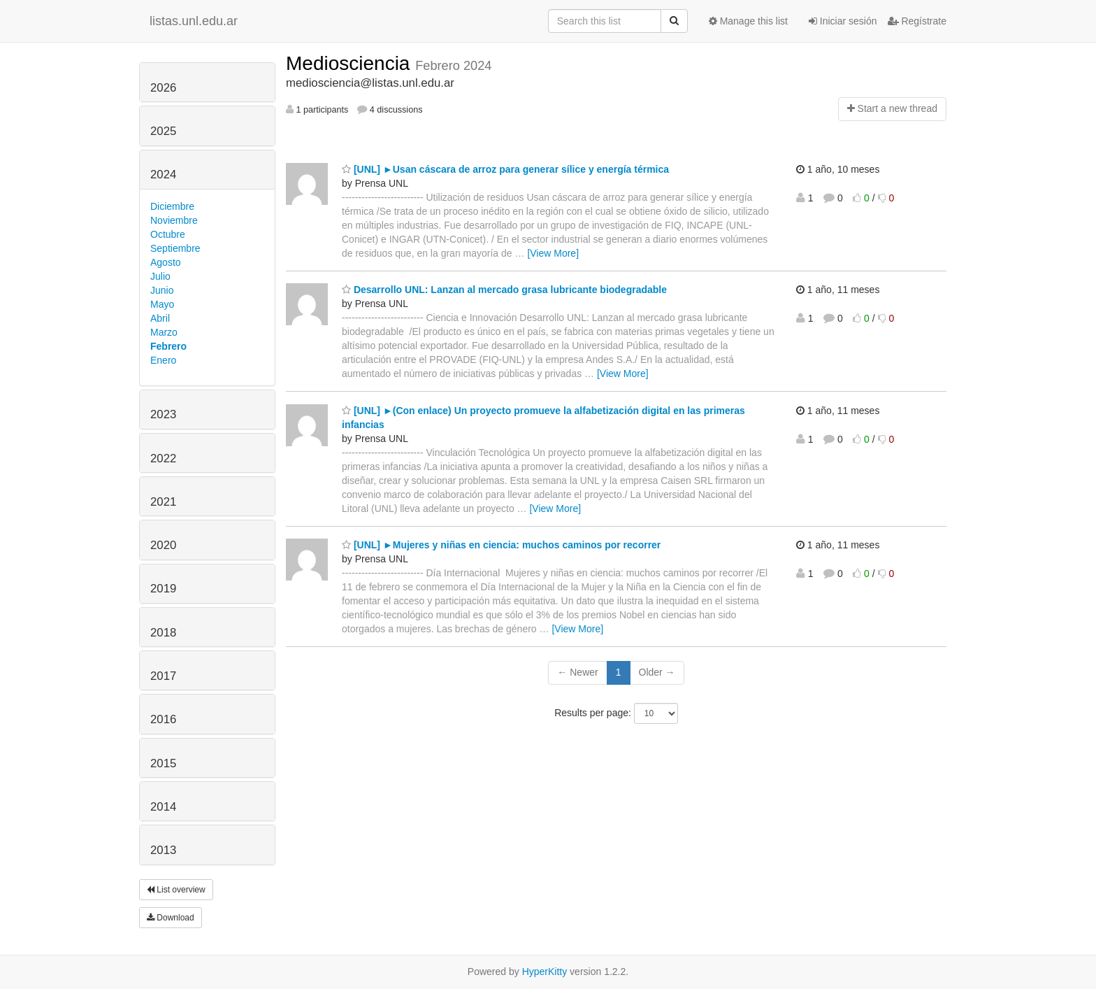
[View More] (553, 253)
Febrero (168, 346)
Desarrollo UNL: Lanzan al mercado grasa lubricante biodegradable (504, 289)
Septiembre (175, 248)
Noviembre (174, 220)
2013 (163, 850)
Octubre (167, 234)
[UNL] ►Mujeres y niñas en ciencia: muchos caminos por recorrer (501, 544)
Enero (163, 360)
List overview (176, 890)
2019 (163, 588)
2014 (163, 806)
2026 (163, 87)
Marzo (164, 332)
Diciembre (172, 206)
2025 (163, 131)
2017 (163, 676)
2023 (163, 414)
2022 (163, 458)
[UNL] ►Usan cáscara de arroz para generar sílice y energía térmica (505, 169)
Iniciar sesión (843, 21)
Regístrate (917, 21)
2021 (163, 501)
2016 (163, 719)
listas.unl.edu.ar (194, 21)
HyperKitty (545, 971)
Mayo (162, 304)
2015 (163, 763)
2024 (163, 174)
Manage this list (748, 21)
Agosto (165, 262)
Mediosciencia (350, 63)
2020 (163, 545)
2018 (163, 632)
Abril (160, 318)
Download (170, 918)
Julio (160, 276)
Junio (161, 290)
